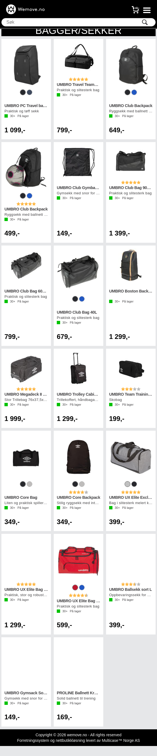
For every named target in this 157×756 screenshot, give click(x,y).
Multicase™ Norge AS (121, 740)
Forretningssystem (33, 740)
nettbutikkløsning (70, 740)
